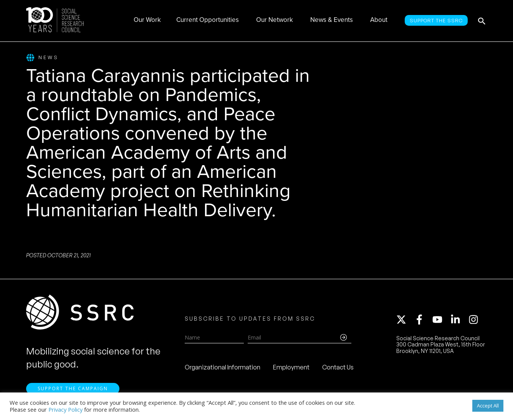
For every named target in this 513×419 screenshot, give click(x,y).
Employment (291, 367)
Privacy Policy (65, 409)
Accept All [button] (488, 405)
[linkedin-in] (458, 320)
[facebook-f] (422, 320)
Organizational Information (222, 367)
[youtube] (440, 320)
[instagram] (475, 320)
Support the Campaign (73, 388)
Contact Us (338, 367)
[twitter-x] (404, 320)
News (42, 58)
